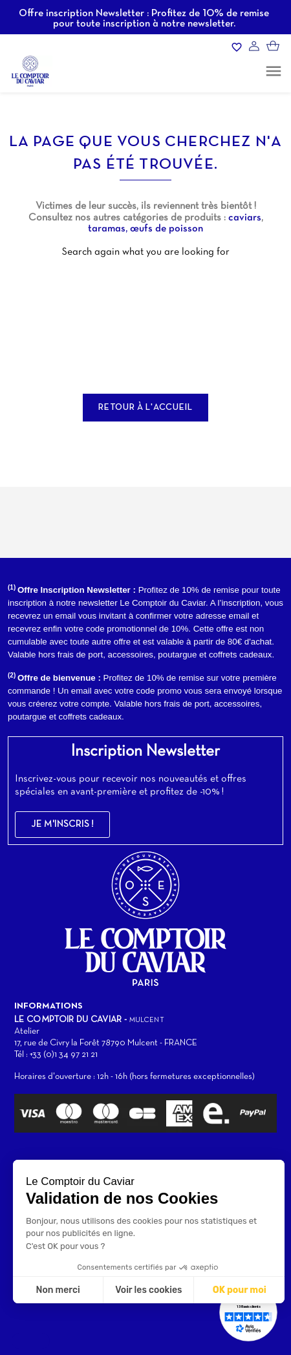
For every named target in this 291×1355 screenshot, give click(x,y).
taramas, (109, 228)
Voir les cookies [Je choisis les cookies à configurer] (148, 1290)
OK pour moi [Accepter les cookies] (239, 1290)
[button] (62, 824)
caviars (244, 217)
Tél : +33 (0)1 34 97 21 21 (56, 1055)
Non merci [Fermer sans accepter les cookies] (58, 1290)
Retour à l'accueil (145, 407)
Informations (48, 1006)
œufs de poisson (166, 228)
